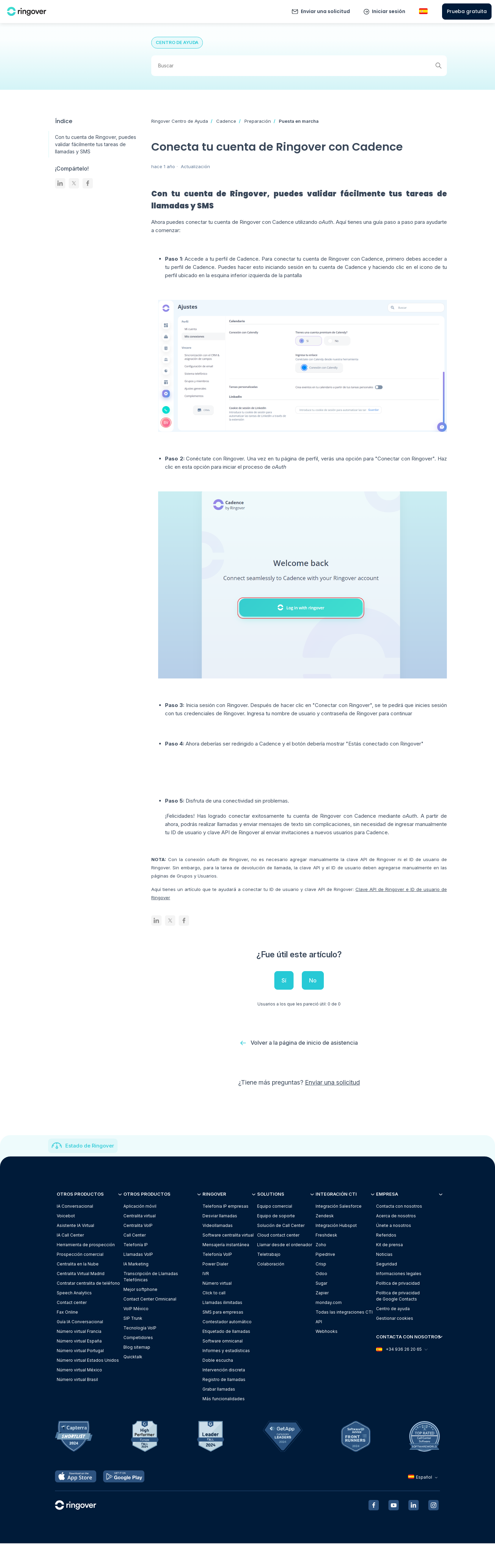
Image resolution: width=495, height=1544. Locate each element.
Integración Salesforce (339, 1206)
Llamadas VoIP (138, 1255)
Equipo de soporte (276, 1216)
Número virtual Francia (79, 1332)
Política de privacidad (398, 1283)
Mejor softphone (140, 1290)
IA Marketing (135, 1264)
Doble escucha (217, 1360)
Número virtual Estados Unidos (88, 1360)
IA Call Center (70, 1235)
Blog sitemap (136, 1347)
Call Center (134, 1235)
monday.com (329, 1303)
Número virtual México (79, 1370)
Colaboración (270, 1264)
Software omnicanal (222, 1341)
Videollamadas (217, 1226)
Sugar (321, 1283)
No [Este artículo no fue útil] (313, 980)
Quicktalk (132, 1357)
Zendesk (325, 1216)
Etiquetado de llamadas (226, 1332)
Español (423, 1478)
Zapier (322, 1293)
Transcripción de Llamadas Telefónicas (150, 1277)
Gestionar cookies (394, 1319)
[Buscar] (299, 65)
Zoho (321, 1245)
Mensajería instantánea (225, 1245)
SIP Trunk (132, 1319)
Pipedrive (325, 1255)
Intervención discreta (223, 1370)
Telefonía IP (135, 1245)
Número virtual (217, 1283)
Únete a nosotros (393, 1226)
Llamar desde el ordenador (284, 1245)
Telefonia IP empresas (225, 1206)
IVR (205, 1274)
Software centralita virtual (228, 1235)
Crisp (321, 1264)
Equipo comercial (274, 1206)
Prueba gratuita (467, 11)
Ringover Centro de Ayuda (179, 121)
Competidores (138, 1338)
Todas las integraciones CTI (344, 1312)
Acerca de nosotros (396, 1216)
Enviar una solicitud (325, 11)
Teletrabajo (268, 1255)
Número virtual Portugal (80, 1351)
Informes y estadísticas (226, 1351)
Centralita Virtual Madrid (80, 1274)
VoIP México (135, 1309)
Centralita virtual (139, 1216)
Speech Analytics (74, 1293)
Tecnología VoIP (139, 1328)
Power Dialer (215, 1264)
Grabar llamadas (218, 1389)
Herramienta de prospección (86, 1245)
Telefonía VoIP (217, 1255)
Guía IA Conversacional (80, 1322)
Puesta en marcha (299, 121)
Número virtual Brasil (77, 1380)
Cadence (226, 121)
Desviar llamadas (219, 1216)
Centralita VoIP (138, 1226)
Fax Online (67, 1312)
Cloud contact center (278, 1235)
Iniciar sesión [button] (388, 11)
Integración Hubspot (336, 1226)
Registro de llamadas (223, 1380)
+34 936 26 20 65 (401, 1350)
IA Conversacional (75, 1206)
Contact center (72, 1303)
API (319, 1322)
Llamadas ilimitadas (222, 1303)
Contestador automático (227, 1322)
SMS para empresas (222, 1312)
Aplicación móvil (139, 1206)
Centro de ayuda (393, 1309)
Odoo (321, 1274)
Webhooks (327, 1332)
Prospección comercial (80, 1255)
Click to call (214, 1293)
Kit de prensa (389, 1245)
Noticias (384, 1255)
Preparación (257, 121)
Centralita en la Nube (78, 1264)
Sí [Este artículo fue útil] (284, 980)
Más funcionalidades (223, 1399)
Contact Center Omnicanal (149, 1299)
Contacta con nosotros (399, 1206)
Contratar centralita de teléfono (88, 1283)
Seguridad (386, 1264)
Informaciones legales (398, 1274)
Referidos (386, 1235)
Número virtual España (79, 1341)
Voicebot (66, 1216)
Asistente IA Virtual (75, 1226)
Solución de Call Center (281, 1226)
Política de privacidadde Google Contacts (398, 1296)
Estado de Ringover (89, 1146)
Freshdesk (326, 1235)
